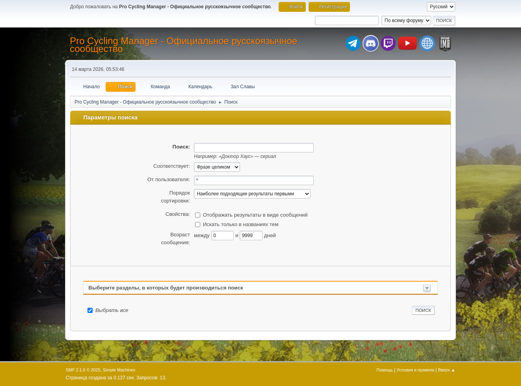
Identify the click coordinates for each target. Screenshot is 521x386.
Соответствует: (171, 166)
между (202, 235)
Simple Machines (119, 369)
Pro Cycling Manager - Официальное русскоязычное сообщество (183, 44)
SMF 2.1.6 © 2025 (83, 369)
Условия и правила (415, 369)
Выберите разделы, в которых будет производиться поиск (165, 288)
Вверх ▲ (447, 369)
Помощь (384, 369)
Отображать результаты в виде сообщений (255, 214)
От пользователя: (168, 179)
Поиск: (181, 147)
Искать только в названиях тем (241, 224)
